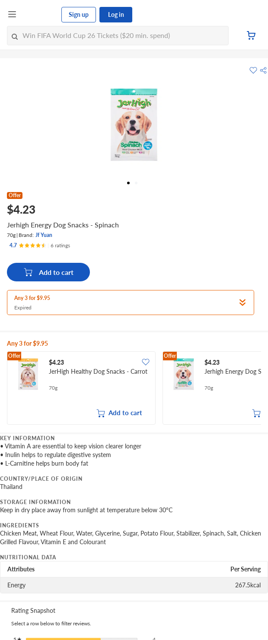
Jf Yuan (43, 235)
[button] (263, 70)
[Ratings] (40, 245)
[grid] (134, 388)
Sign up (79, 14)
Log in (116, 14)
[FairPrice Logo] (39, 14)
